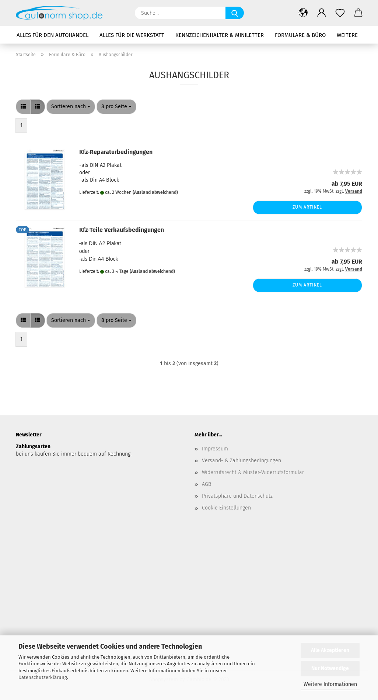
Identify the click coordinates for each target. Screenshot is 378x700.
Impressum (215, 449)
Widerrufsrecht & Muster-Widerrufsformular (253, 472)
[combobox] (70, 106)
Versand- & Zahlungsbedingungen (241, 460)
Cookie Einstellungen (226, 508)
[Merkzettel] (340, 13)
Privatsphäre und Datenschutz (237, 496)
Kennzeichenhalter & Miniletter (219, 35)
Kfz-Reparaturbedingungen (116, 151)
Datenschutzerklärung (42, 677)
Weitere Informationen (330, 684)
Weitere (347, 35)
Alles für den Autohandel (52, 35)
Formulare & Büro (300, 35)
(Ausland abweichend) (155, 192)
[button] (303, 13)
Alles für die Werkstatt (131, 35)
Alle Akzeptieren (330, 650)
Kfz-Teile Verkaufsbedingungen (121, 229)
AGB (206, 484)
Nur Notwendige (330, 668)
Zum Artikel (307, 207)
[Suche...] (234, 13)
